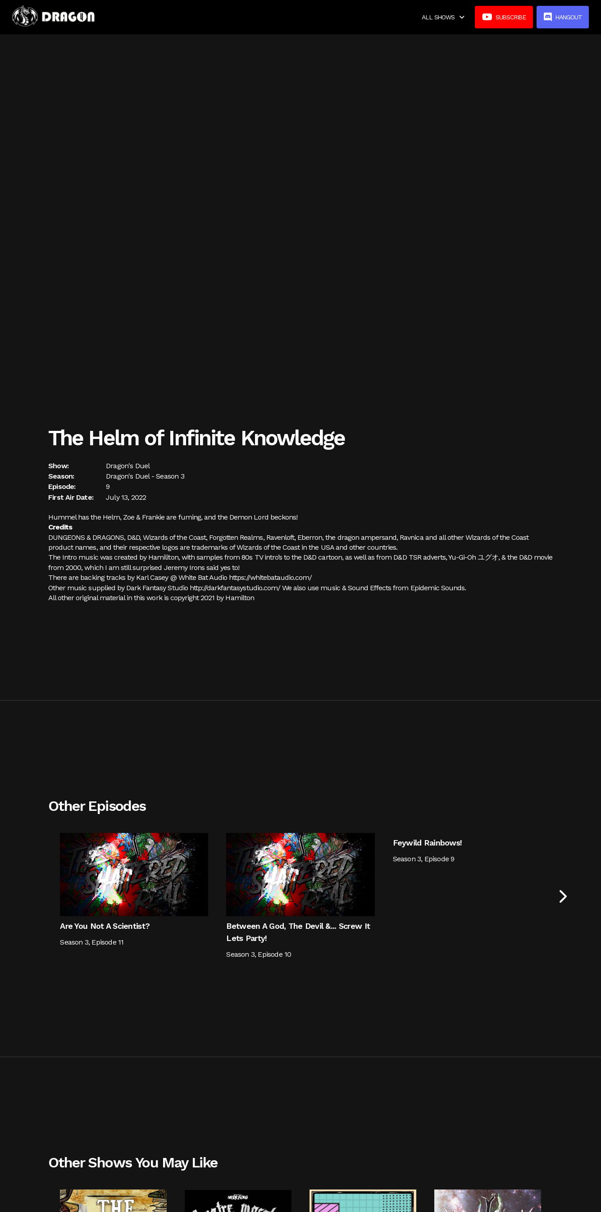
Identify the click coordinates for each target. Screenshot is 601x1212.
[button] (443, 17)
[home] (53, 17)
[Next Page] (562, 896)
